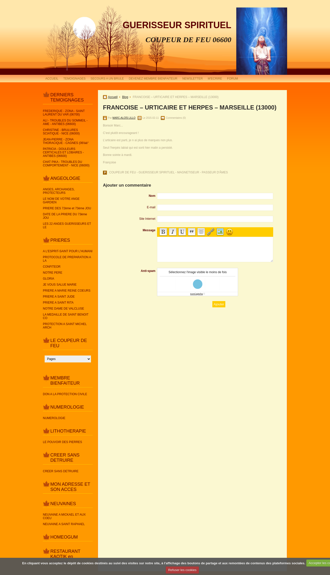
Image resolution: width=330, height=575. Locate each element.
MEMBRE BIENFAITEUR (65, 380)
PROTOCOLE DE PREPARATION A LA (67, 258)
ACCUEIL (51, 78)
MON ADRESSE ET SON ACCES (70, 487)
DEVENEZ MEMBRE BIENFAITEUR (153, 78)
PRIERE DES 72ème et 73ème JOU (67, 208)
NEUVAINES (63, 503)
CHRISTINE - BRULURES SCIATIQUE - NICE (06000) (61, 131)
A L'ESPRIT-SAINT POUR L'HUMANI (67, 251)
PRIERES (60, 240)
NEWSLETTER (192, 78)
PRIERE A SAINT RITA (58, 302)
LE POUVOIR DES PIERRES (62, 442)
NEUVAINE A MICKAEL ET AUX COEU (64, 516)
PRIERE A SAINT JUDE (59, 296)
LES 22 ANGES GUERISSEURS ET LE (67, 225)
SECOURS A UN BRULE (107, 78)
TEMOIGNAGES (74, 78)
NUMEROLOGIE (67, 407)
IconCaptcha (196, 294)
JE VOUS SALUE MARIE (60, 284)
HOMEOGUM (64, 537)
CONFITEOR (52, 266)
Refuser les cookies (182, 570)
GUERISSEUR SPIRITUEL (177, 25)
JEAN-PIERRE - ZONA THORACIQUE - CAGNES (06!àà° (66, 141)
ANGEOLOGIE (65, 178)
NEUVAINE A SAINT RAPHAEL (64, 524)
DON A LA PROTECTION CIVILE (65, 394)
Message (149, 230)
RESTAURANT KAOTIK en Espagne (65, 556)
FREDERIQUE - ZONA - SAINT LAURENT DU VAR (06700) (64, 112)
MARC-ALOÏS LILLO (123, 117)
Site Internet (147, 219)
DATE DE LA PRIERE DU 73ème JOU (65, 216)
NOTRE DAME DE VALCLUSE (63, 308)
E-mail (151, 207)
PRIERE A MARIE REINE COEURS (66, 290)
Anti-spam (148, 271)
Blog (125, 97)
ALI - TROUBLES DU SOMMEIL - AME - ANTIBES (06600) (65, 122)
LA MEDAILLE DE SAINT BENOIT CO (65, 316)
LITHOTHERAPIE (68, 431)
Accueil (113, 97)
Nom (152, 196)
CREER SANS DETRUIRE (65, 458)
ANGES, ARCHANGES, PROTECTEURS (59, 191)
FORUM (232, 78)
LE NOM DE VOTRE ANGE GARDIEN (61, 200)
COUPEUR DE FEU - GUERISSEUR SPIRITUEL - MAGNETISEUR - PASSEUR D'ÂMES (168, 172)
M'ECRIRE (215, 78)
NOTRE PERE (52, 272)
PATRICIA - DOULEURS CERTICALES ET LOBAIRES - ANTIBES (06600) (63, 152)
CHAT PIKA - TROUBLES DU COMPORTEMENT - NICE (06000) (66, 163)
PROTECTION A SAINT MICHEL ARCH (64, 325)
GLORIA (48, 278)
